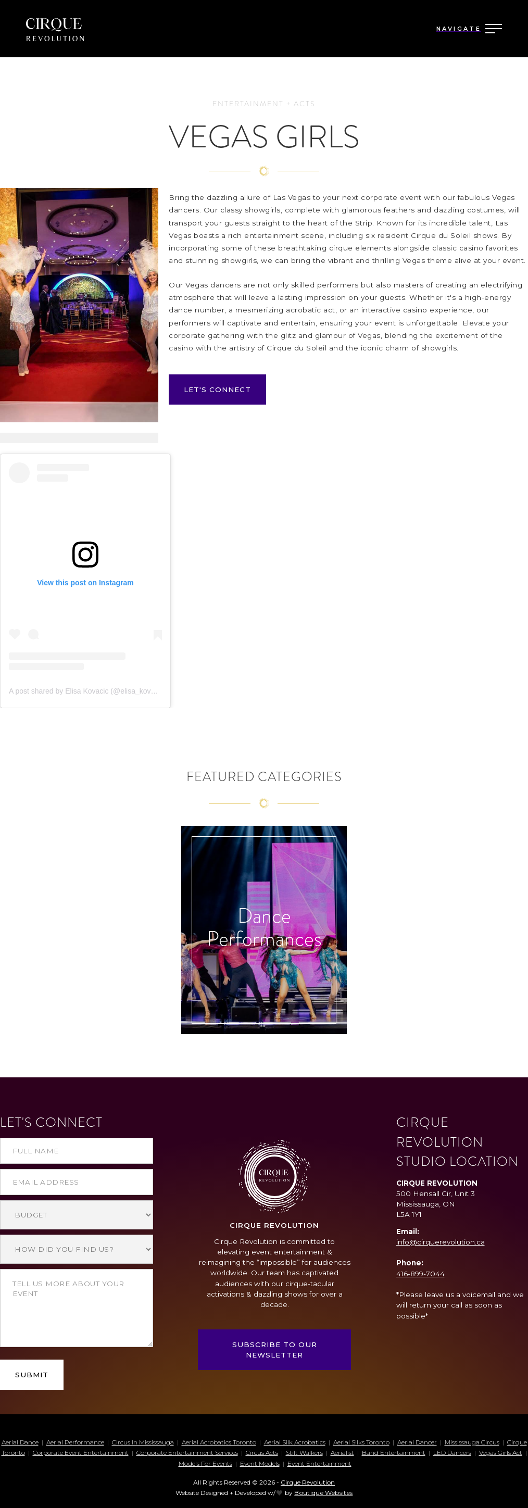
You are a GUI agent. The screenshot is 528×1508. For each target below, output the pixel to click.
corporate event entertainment (81, 1452)
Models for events (205, 1463)
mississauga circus (472, 1442)
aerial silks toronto (361, 1442)
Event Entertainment (319, 1463)
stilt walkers (304, 1452)
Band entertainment (393, 1452)
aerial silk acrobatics (294, 1442)
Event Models (260, 1463)
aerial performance (75, 1442)
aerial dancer (417, 1442)
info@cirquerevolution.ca (440, 1242)
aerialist (342, 1452)
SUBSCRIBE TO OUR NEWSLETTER (274, 1349)
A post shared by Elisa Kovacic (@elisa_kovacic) (87, 691)
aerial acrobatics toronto (219, 1442)
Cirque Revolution (308, 1482)
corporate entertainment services (187, 1452)
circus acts (262, 1452)
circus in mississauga (143, 1442)
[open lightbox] (79, 305)
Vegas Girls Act (500, 1452)
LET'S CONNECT (217, 389)
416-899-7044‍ (420, 1274)
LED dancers (452, 1452)
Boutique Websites (323, 1493)
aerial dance (20, 1442)
